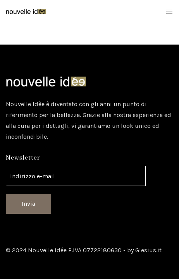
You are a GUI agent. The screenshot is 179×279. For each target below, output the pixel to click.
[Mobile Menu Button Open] (169, 12)
